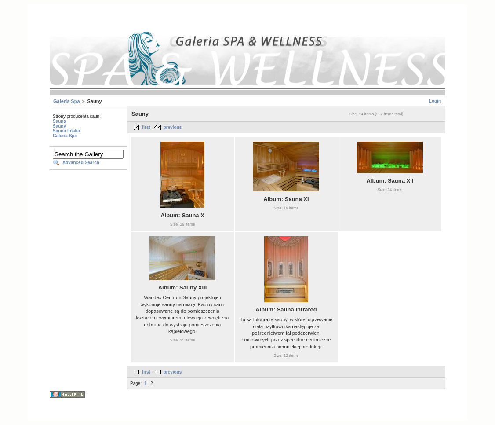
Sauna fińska (66, 130)
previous (173, 127)
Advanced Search (80, 162)
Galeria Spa (66, 101)
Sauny (59, 126)
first (146, 127)
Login (435, 101)
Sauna (59, 121)
